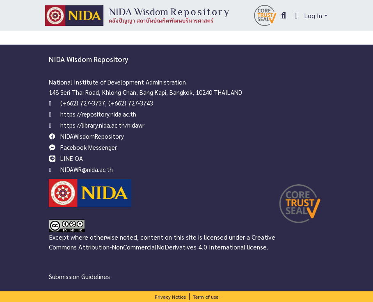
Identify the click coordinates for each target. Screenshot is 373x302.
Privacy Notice (170, 296)
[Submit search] (284, 16)
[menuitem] (296, 16)
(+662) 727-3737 (82, 103)
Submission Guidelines (79, 276)
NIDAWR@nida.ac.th (86, 169)
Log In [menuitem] (313, 15)
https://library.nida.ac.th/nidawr (102, 125)
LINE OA (71, 158)
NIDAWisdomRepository (92, 136)
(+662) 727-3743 (130, 103)
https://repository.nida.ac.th (98, 114)
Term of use (205, 296)
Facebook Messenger (88, 147)
